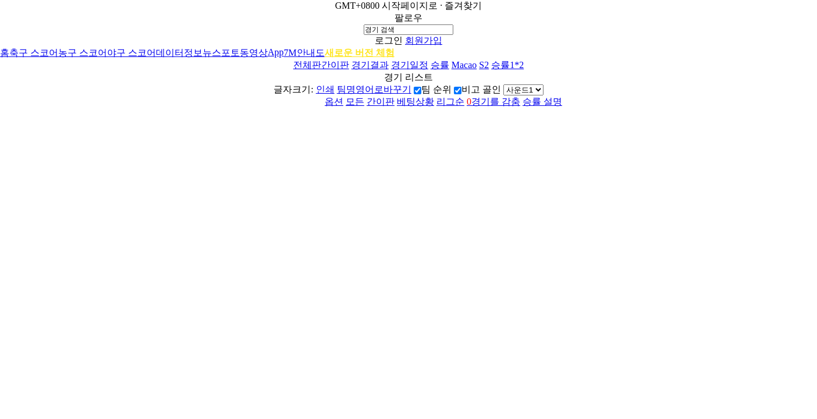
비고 (470, 89)
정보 (193, 53)
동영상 (254, 53)
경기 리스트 (408, 77)
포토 (230, 53)
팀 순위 (436, 89)
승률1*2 (507, 65)
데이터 (170, 53)
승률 (440, 65)
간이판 (335, 65)
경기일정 (409, 65)
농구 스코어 (82, 53)
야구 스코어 (131, 53)
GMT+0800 (357, 5)
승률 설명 (542, 101)
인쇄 (325, 89)
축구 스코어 (33, 53)
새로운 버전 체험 (360, 53)
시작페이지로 (410, 5)
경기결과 (370, 65)
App (276, 52)
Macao (464, 65)
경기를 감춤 (493, 101)
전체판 (307, 65)
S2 (484, 65)
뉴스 (212, 53)
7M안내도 (304, 53)
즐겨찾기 (463, 5)
